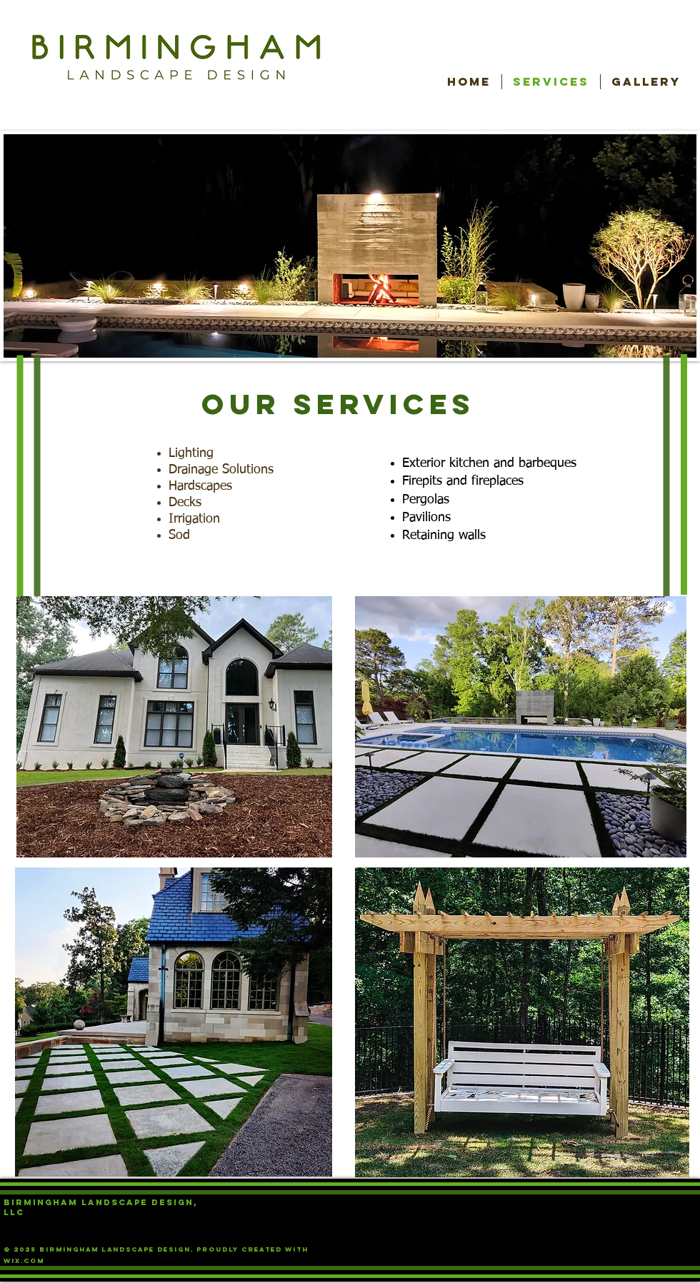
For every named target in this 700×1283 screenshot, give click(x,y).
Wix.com (24, 1260)
